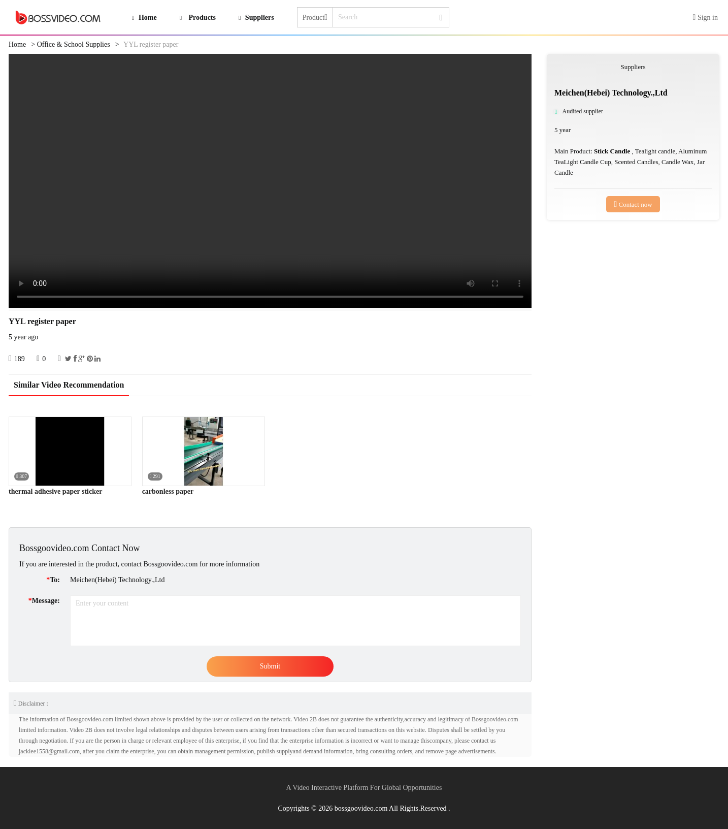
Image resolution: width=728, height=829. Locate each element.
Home (17, 44)
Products (202, 17)
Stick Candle (613, 151)
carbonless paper (168, 491)
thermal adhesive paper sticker (55, 491)
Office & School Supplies (73, 44)
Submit (270, 666)
